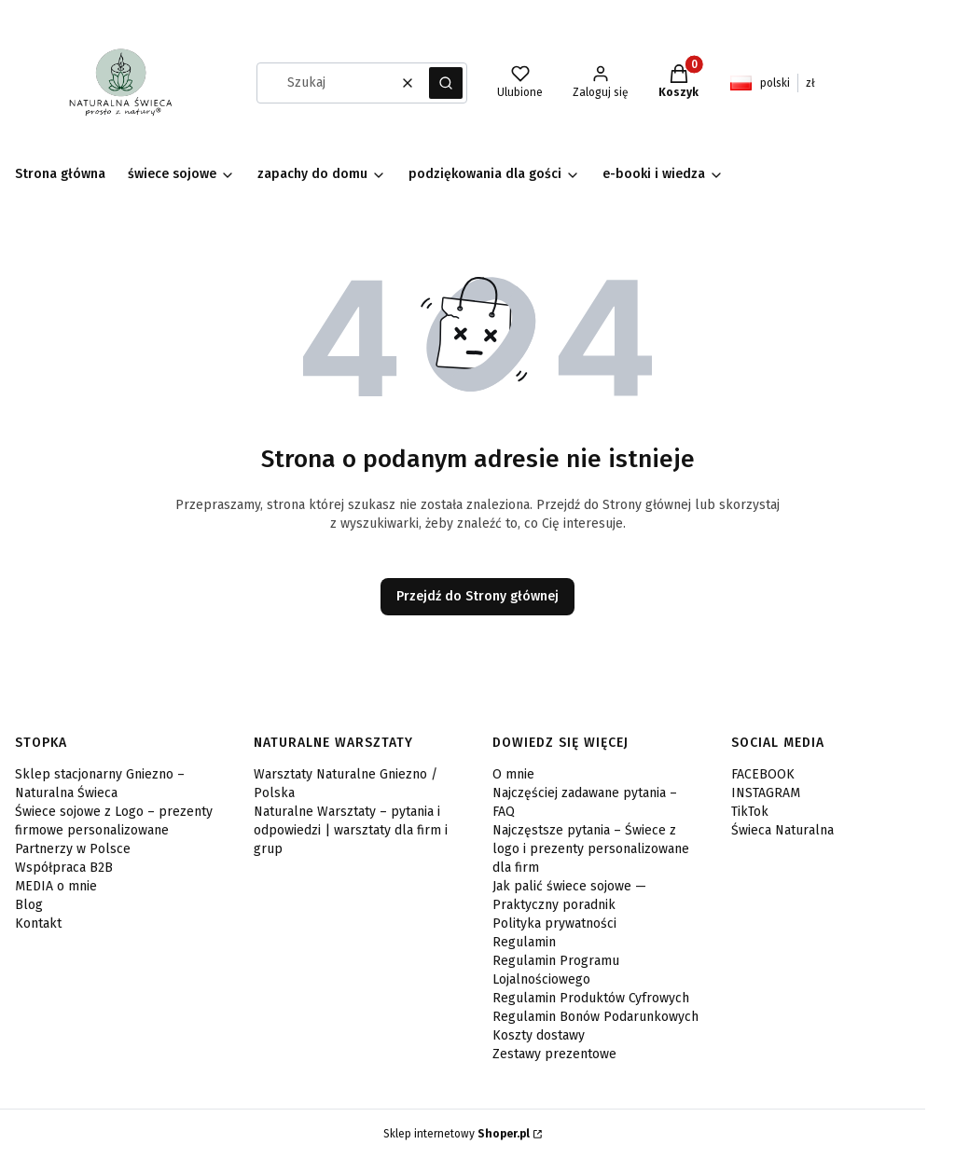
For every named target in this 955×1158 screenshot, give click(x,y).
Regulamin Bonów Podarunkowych (595, 1017)
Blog (29, 905)
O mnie (513, 774)
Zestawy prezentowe (554, 1054)
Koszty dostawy (538, 1035)
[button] (446, 83)
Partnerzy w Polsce (73, 849)
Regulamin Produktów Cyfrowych (590, 998)
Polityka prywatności (554, 923)
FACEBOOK (763, 774)
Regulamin (524, 942)
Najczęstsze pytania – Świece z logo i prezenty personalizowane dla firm (590, 848)
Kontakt (38, 923)
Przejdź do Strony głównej (477, 596)
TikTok (749, 812)
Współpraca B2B (64, 867)
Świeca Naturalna (782, 830)
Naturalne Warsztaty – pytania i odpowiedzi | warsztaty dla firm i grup (351, 830)
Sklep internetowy (456, 1133)
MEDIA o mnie (56, 886)
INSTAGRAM (765, 793)
